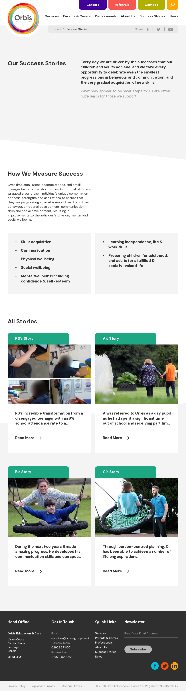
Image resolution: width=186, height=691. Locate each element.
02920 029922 (61, 657)
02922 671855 (60, 647)
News (173, 16)
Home (57, 29)
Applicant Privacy (43, 686)
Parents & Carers (77, 16)
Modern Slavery (72, 686)
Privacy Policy (17, 686)
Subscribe (138, 649)
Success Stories (152, 16)
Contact (151, 5)
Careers (92, 5)
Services (52, 16)
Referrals (122, 5)
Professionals (106, 16)
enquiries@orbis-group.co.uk (70, 638)
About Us (128, 16)
